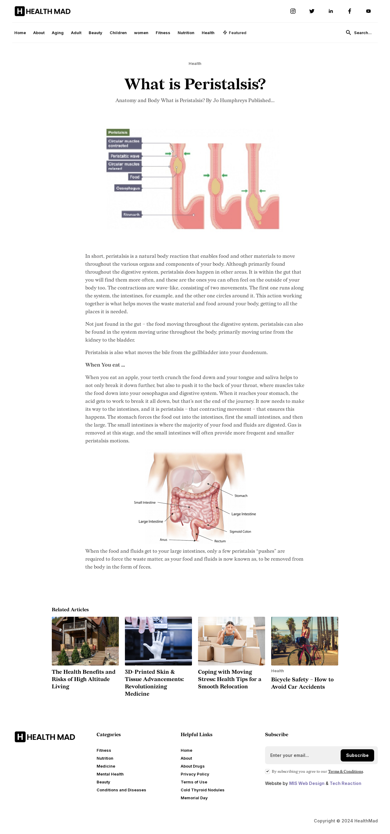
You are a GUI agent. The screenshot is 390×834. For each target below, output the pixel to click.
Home (20, 32)
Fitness (163, 32)
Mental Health (110, 774)
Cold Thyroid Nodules (203, 789)
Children (118, 32)
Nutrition (186, 32)
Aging (58, 32)
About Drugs (193, 766)
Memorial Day (194, 797)
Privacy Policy (195, 774)
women (141, 32)
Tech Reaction (345, 783)
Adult (76, 32)
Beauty (95, 32)
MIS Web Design (306, 783)
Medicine (106, 766)
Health (208, 32)
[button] (235, 32)
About (38, 32)
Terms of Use (194, 781)
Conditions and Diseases (121, 789)
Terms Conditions (345, 771)
